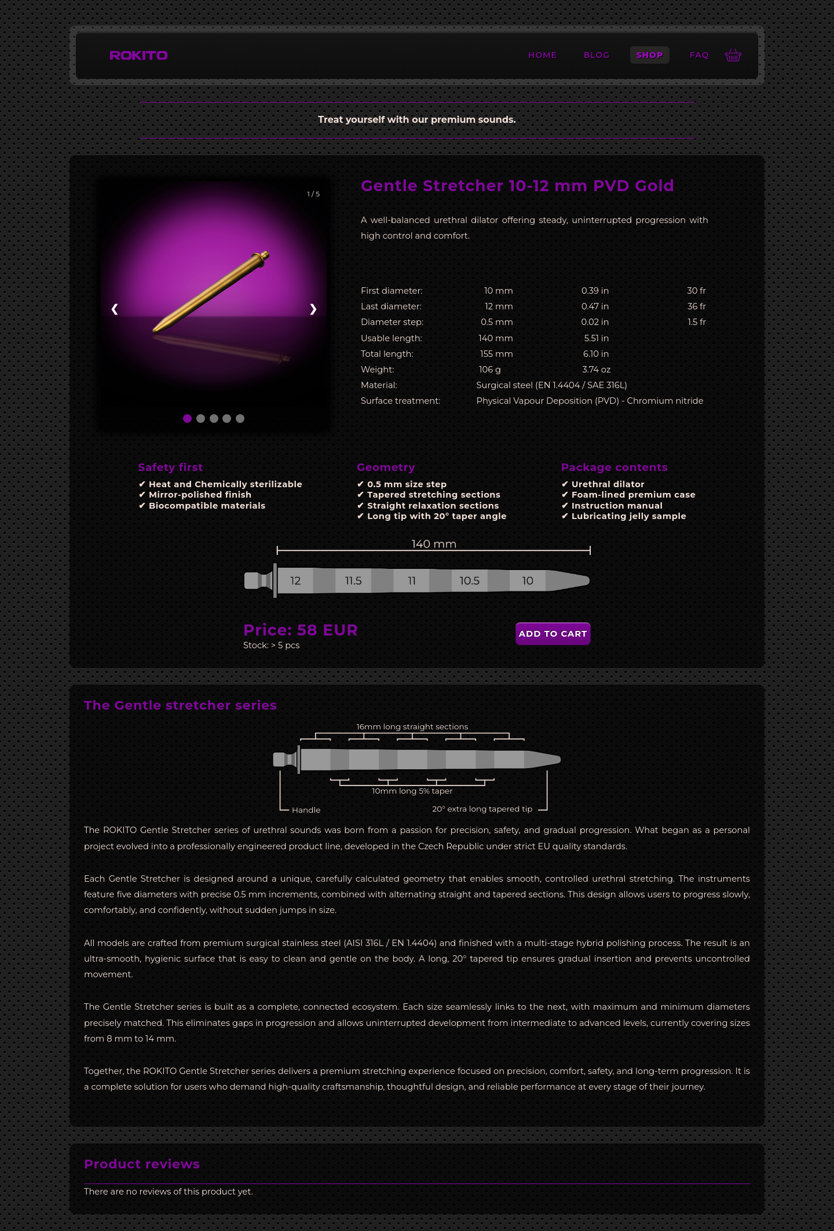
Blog (597, 55)
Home (542, 55)
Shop (650, 55)
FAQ (699, 55)
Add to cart (553, 634)
